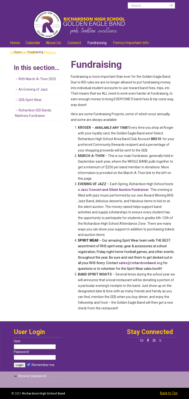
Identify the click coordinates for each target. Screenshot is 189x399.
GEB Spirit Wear (30, 100)
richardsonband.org (80, 20)
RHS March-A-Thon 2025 (37, 79)
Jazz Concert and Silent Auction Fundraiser (114, 190)
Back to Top (169, 393)
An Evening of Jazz (33, 89)
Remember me (40, 365)
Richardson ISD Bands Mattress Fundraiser (33, 113)
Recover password (32, 376)
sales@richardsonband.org (140, 263)
